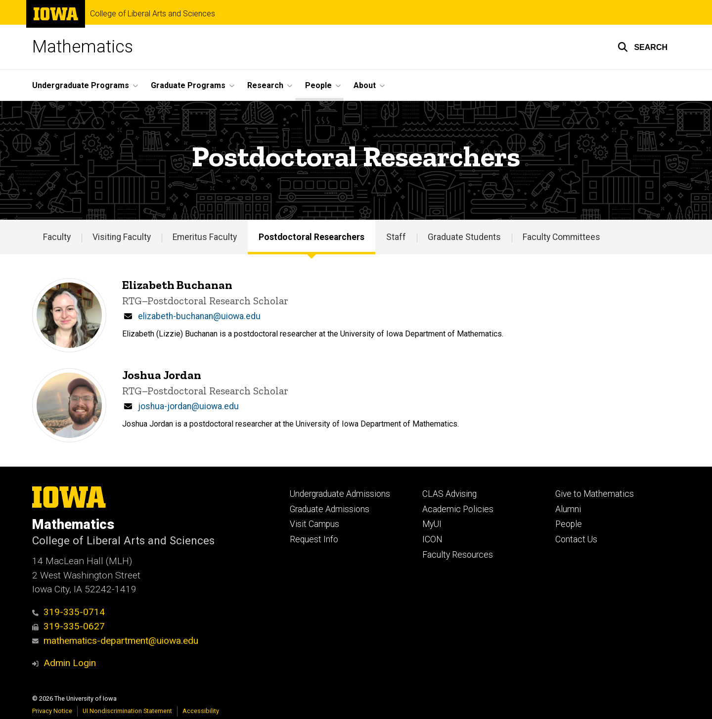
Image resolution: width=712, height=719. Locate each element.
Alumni (568, 509)
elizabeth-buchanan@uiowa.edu (199, 316)
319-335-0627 (68, 626)
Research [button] (265, 85)
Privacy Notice (52, 711)
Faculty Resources (457, 555)
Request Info (314, 539)
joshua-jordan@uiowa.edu (188, 406)
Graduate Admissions (329, 509)
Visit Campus (314, 524)
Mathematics (82, 46)
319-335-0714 (68, 612)
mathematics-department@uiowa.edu (115, 640)
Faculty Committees (561, 237)
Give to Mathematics (594, 494)
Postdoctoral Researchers (311, 237)
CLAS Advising (449, 494)
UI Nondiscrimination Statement (127, 711)
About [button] (365, 85)
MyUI (432, 524)
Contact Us (576, 539)
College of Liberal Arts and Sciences (152, 13)
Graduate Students (464, 237)
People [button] (318, 85)
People (568, 524)
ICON (432, 539)
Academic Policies (457, 509)
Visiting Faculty (121, 237)
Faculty (57, 237)
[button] (642, 47)
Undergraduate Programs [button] (80, 85)
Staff (396, 237)
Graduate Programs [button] (188, 85)
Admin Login (70, 663)
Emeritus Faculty (205, 237)
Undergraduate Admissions (340, 494)
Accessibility (200, 711)
